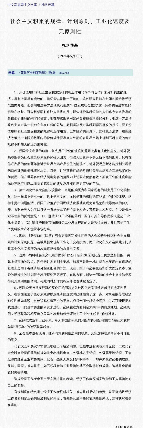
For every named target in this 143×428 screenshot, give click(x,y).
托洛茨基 (47, 5)
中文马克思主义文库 (22, 5)
